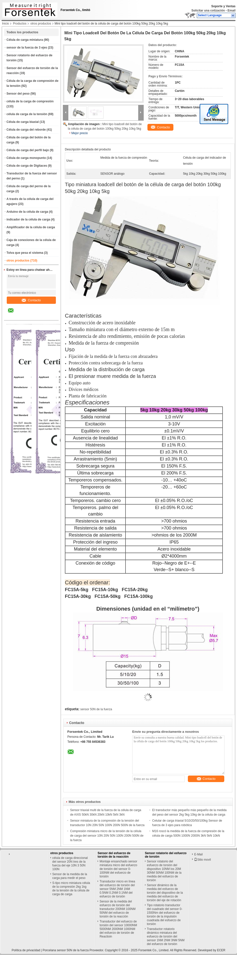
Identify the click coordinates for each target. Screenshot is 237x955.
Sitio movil (202, 859)
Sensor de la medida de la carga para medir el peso (69, 876)
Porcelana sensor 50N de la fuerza (66, 950)
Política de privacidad (26, 950)
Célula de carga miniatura (24, 40)
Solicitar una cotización (208, 10)
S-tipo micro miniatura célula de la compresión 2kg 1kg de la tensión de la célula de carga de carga (71, 888)
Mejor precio (79, 133)
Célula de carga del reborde (26, 129)
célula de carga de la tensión (26, 114)
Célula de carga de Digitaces (26, 165)
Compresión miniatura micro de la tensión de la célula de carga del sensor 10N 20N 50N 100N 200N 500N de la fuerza (106, 835)
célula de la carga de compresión (30, 101)
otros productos (40, 23)
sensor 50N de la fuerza (96, 709)
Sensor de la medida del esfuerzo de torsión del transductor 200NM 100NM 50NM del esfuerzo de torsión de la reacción (117, 909)
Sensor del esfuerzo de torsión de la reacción (114, 854)
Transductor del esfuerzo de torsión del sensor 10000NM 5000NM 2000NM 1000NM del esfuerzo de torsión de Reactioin (118, 929)
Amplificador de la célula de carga (30, 227)
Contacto (31, 300)
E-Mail (198, 854)
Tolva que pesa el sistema (24, 253)
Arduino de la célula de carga (27, 211)
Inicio (5, 23)
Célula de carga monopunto (26, 158)
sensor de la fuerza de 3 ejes (26, 47)
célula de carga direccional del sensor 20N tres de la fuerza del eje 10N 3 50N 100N (70, 863)
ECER (221, 950)
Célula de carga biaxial (22, 122)
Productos (19, 23)
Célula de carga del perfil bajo (27, 150)
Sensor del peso (18, 93)
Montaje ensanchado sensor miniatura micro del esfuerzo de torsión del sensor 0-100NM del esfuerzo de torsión (118, 869)
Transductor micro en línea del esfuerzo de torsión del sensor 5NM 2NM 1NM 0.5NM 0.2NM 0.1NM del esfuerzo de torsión (117, 889)
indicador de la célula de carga (28, 219)
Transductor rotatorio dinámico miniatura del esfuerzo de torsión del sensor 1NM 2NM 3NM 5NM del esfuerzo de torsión (166, 936)
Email (232, 10)
